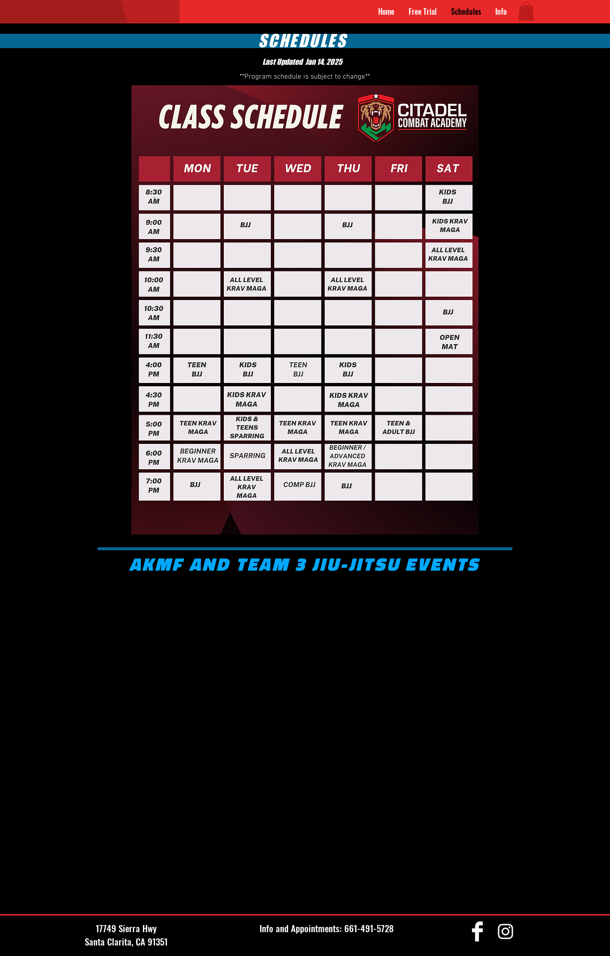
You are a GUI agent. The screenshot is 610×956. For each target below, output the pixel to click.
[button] (501, 11)
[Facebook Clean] (477, 931)
